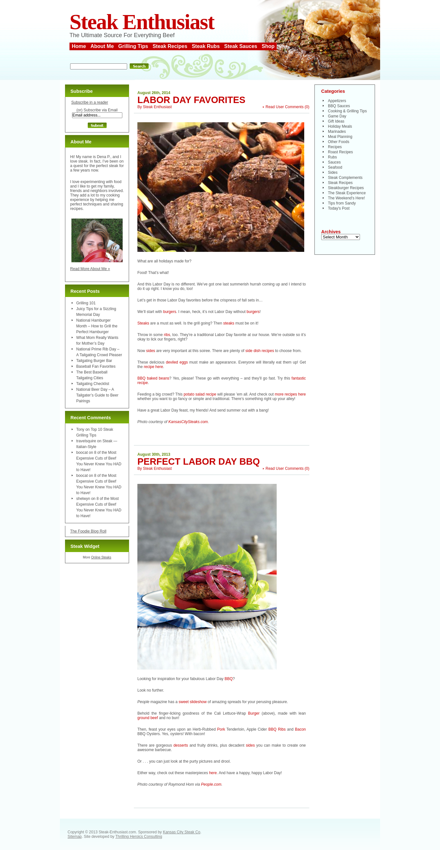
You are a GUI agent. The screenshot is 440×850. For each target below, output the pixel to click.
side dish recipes (259, 351)
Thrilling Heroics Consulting (138, 836)
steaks (228, 323)
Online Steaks (101, 557)
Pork (221, 729)
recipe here (153, 367)
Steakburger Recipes (346, 188)
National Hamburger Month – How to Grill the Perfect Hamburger (97, 326)
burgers (169, 311)
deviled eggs (177, 362)
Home (79, 46)
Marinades (337, 131)
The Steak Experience (347, 193)
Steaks (143, 323)
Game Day (337, 116)
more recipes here (290, 394)
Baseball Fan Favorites (96, 366)
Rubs (332, 157)
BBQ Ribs (277, 729)
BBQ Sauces (339, 106)
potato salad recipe (199, 394)
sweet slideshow (193, 702)
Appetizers (337, 101)
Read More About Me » (90, 269)
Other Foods (338, 142)
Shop (268, 46)
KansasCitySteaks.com (188, 422)
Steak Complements (345, 177)
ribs (167, 335)
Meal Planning (340, 136)
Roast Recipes (340, 152)
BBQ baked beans (153, 378)
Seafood (335, 167)
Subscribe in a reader (89, 102)
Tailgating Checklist (92, 383)
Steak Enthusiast (141, 22)
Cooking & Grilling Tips (347, 111)
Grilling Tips (133, 46)
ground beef (147, 718)
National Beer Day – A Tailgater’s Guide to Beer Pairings (97, 395)
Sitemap (75, 836)
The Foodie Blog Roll (88, 531)
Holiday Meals (340, 126)
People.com (211, 784)
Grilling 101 (86, 303)
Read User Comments (284, 107)
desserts (181, 745)
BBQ (228, 679)
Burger (253, 713)
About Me (102, 46)
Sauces (334, 162)
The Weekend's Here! (346, 198)
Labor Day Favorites (191, 100)
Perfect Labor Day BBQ (198, 461)
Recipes (335, 147)
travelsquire (86, 441)
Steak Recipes (169, 46)
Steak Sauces (240, 46)
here (213, 773)
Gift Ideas (336, 121)
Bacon (300, 729)
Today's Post (339, 208)
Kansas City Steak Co (181, 832)
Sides (333, 172)
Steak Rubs (206, 46)
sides (150, 351)
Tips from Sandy (342, 203)
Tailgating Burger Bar (94, 360)
